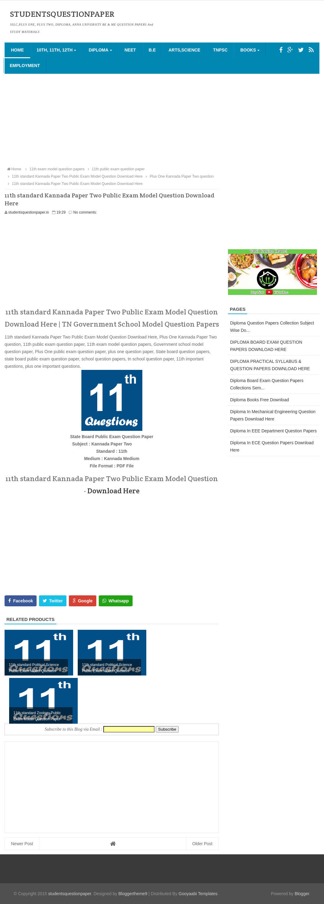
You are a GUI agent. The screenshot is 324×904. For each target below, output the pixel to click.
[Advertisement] (162, 119)
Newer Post (22, 843)
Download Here (113, 490)
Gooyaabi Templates (198, 893)
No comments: (85, 212)
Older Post (202, 843)
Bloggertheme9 (132, 893)
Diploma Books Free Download (259, 399)
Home (17, 50)
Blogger (302, 893)
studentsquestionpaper (69, 893)
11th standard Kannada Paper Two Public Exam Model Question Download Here (74, 184)
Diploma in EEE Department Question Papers (273, 430)
